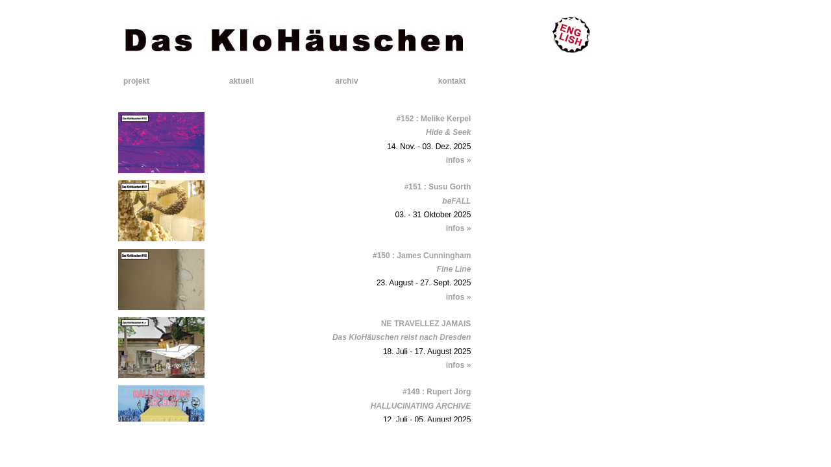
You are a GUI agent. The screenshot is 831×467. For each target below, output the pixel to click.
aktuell (241, 81)
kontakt (452, 81)
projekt (136, 81)
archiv (346, 81)
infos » (458, 160)
